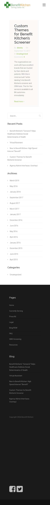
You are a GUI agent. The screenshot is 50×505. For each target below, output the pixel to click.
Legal (11, 322)
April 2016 (14, 237)
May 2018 (13, 186)
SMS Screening (15, 339)
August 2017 (15, 203)
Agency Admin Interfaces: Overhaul (24, 166)
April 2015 (14, 260)
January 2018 (15, 192)
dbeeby (20, 48)
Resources (13, 345)
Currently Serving (16, 311)
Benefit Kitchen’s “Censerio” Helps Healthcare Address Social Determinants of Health (21, 134)
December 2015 (16, 248)
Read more (18, 101)
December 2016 (16, 220)
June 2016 (14, 226)
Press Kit (12, 317)
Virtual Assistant (16, 143)
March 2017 (14, 209)
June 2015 (14, 254)
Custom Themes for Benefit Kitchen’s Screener (23, 34)
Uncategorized (22, 54)
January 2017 (15, 214)
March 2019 (14, 181)
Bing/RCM (13, 328)
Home (11, 305)
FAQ (10, 334)
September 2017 (16, 198)
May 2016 (13, 231)
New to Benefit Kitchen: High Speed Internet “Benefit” (22, 149)
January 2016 (15, 243)
